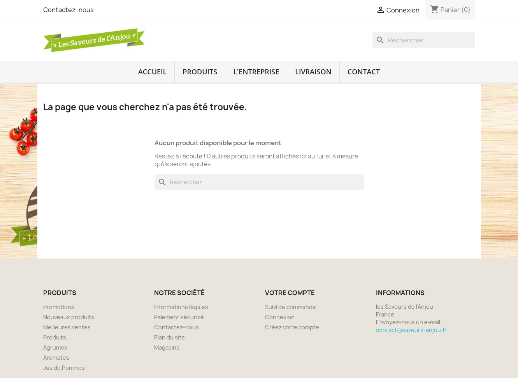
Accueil (152, 71)
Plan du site (169, 337)
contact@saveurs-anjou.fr (411, 330)
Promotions (58, 307)
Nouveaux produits (68, 317)
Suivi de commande (290, 307)
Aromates (56, 357)
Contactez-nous (68, 9)
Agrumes (55, 347)
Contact (364, 71)
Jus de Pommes (64, 367)
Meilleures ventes (67, 327)
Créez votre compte (292, 327)
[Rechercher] (423, 40)
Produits (200, 71)
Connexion (280, 317)
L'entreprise (256, 71)
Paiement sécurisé (179, 317)
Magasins (166, 347)
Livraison (313, 71)
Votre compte (290, 292)
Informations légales (181, 307)
